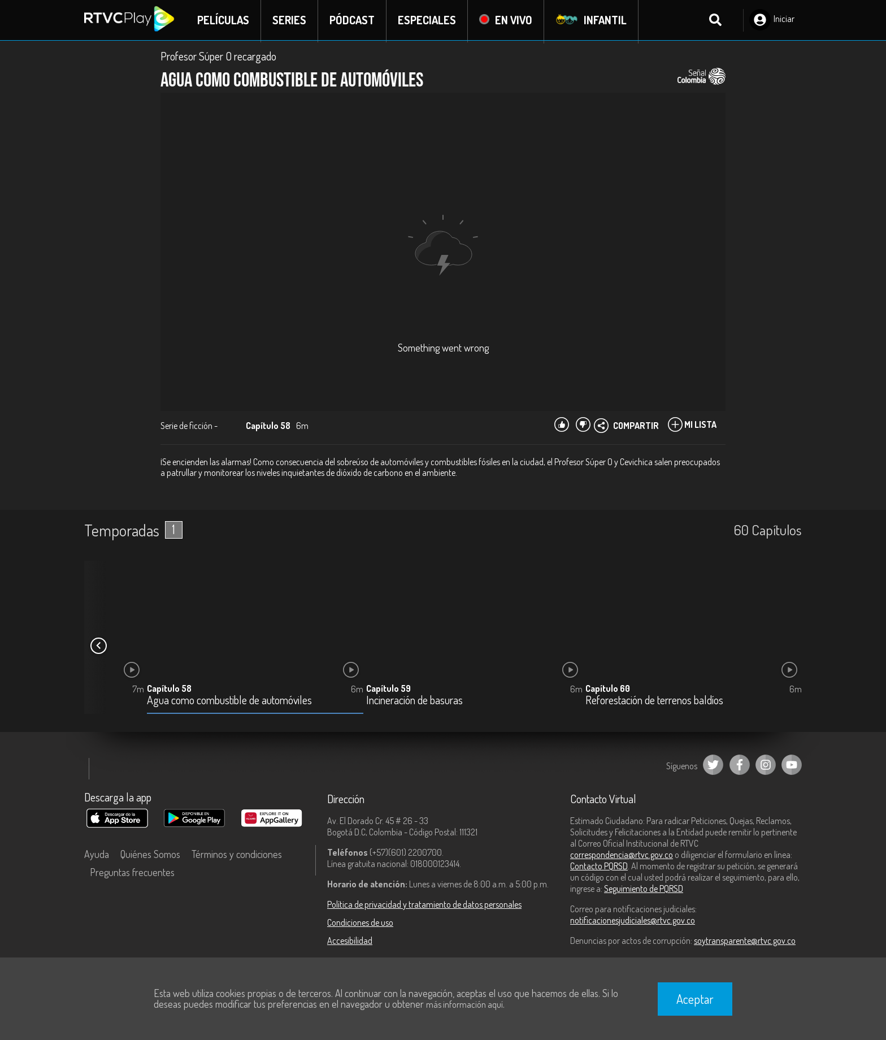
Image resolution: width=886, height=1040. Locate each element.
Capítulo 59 (388, 689)
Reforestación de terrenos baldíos (654, 701)
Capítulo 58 (169, 689)
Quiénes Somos (150, 855)
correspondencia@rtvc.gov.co (621, 855)
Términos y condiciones (237, 855)
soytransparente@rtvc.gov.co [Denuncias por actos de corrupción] (745, 941)
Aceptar (695, 999)
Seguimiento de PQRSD (643, 889)
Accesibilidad (349, 941)
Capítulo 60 (607, 689)
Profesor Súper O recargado (218, 57)
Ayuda (96, 855)
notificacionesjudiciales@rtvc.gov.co (632, 921)
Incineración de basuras (414, 701)
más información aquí (464, 1004)
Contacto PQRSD (599, 867)
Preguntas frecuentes (132, 873)
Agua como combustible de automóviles (229, 701)
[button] (98, 647)
